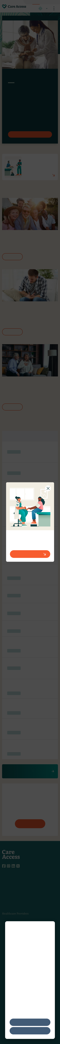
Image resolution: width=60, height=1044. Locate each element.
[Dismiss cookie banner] (49, 928)
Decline (30, 1030)
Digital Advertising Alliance (34, 980)
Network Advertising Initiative (27, 984)
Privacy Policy (39, 992)
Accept (30, 1022)
